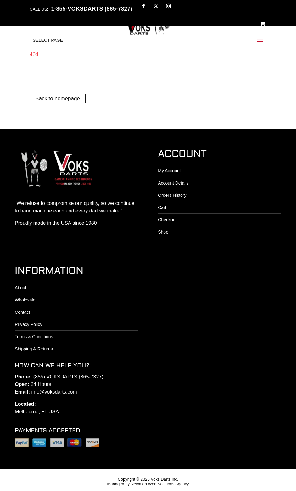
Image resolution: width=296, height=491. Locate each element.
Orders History (172, 195)
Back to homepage (57, 99)
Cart (162, 207)
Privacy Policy (28, 324)
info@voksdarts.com (54, 391)
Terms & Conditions (34, 336)
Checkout (167, 219)
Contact (22, 312)
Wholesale (25, 299)
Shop (163, 231)
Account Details (173, 182)
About (20, 287)
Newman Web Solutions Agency (160, 484)
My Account (169, 170)
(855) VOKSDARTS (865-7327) (68, 376)
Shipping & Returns (34, 348)
